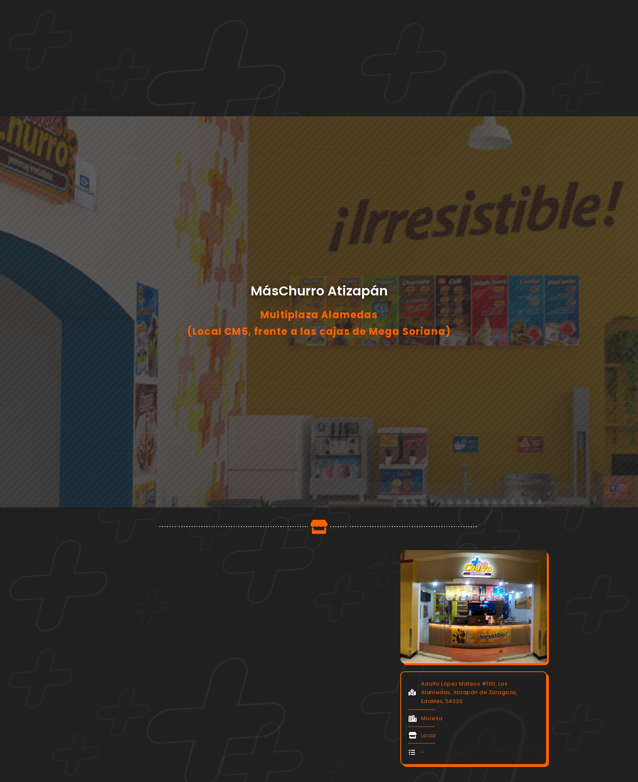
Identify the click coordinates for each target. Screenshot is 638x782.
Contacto (450, 42)
